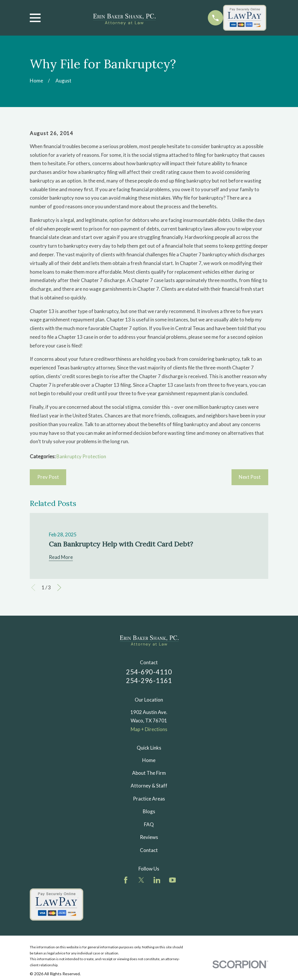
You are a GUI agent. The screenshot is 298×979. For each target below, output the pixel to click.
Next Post (250, 477)
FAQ (149, 824)
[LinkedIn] (156, 880)
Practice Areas (149, 799)
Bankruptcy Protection (81, 456)
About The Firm (149, 773)
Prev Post (48, 477)
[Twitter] (141, 880)
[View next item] (59, 587)
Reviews (149, 837)
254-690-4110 (149, 672)
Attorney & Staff (149, 786)
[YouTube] (172, 880)
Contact (149, 850)
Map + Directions (149, 729)
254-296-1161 (149, 680)
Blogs (149, 811)
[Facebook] (125, 880)
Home (149, 760)
